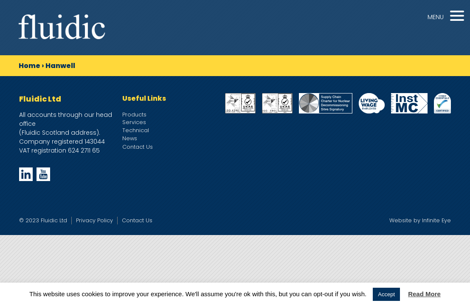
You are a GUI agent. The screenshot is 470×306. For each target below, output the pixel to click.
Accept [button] (386, 294)
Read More (424, 294)
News (129, 138)
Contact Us (137, 146)
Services (134, 122)
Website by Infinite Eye (420, 220)
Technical (135, 130)
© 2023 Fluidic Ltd (43, 220)
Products (134, 114)
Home (29, 66)
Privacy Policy (94, 220)
